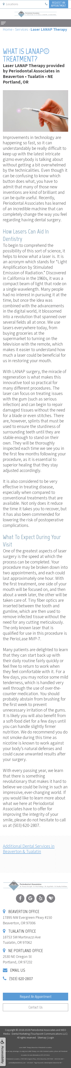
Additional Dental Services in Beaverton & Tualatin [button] (29, 849)
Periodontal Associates (43, 1030)
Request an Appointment (35, 996)
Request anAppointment (58, 4)
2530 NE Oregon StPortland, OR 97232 (23, 956)
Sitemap (41, 1037)
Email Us (17, 970)
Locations (10, 4)
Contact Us (35, 1007)
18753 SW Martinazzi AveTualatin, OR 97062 (22, 937)
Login (51, 1037)
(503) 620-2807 (21, 978)
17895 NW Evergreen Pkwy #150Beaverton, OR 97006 (27, 917)
